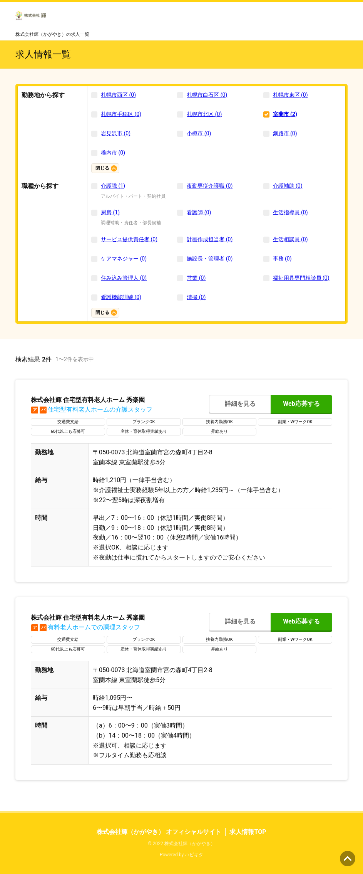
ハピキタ (194, 854)
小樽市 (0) (199, 133)
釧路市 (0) (285, 133)
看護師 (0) (199, 212)
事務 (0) (282, 258)
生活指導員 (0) (290, 212)
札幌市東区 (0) (290, 95)
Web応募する (301, 403)
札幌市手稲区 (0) (121, 114)
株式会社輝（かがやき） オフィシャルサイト (159, 831)
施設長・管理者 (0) (210, 258)
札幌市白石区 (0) (207, 95)
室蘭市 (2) (285, 114)
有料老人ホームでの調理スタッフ (85, 627)
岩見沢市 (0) (115, 133)
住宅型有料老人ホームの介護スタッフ (91, 409)
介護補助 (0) (288, 186)
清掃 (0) (196, 297)
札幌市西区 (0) (118, 95)
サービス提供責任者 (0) (129, 239)
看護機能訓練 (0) (121, 297)
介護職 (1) (113, 186)
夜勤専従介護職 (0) (210, 186)
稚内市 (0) (113, 153)
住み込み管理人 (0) (124, 278)
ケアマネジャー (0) (124, 258)
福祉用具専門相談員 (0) (301, 278)
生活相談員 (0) (290, 239)
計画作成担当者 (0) (210, 239)
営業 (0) (196, 278)
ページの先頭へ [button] (347, 858)
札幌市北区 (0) (204, 114)
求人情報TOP (247, 831)
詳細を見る (240, 403)
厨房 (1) (110, 212)
